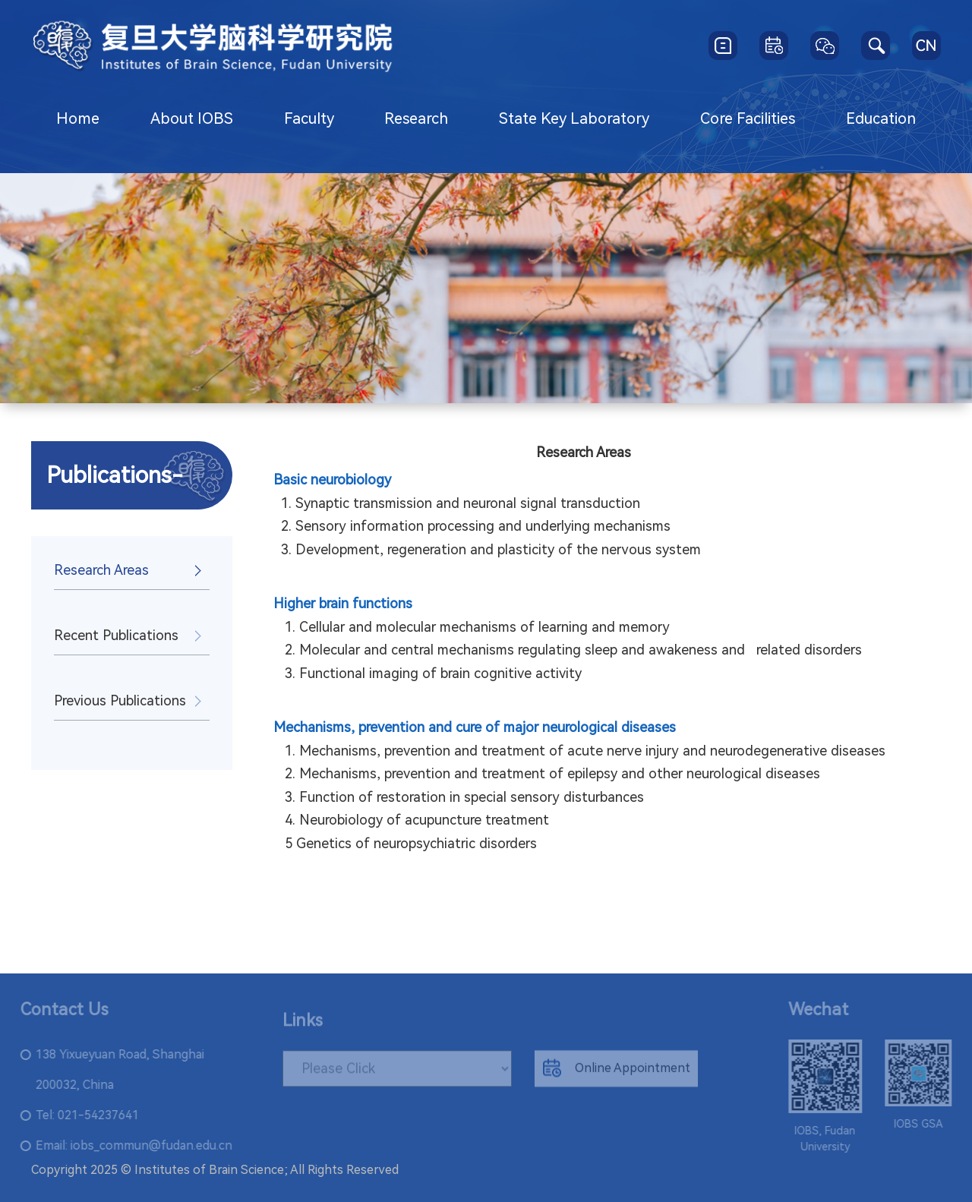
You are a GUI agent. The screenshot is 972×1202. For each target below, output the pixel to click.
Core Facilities (747, 118)
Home (77, 118)
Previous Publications (120, 700)
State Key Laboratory (574, 118)
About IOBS (191, 118)
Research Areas (101, 570)
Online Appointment (616, 1074)
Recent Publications (116, 635)
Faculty (309, 118)
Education (881, 118)
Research (416, 118)
